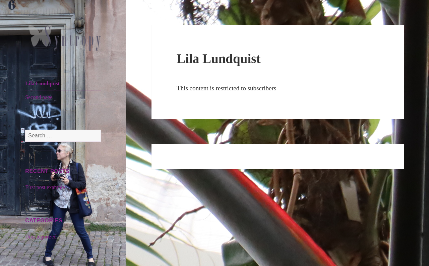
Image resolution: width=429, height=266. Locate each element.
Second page (38, 97)
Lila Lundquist (42, 83)
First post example (45, 187)
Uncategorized (40, 236)
